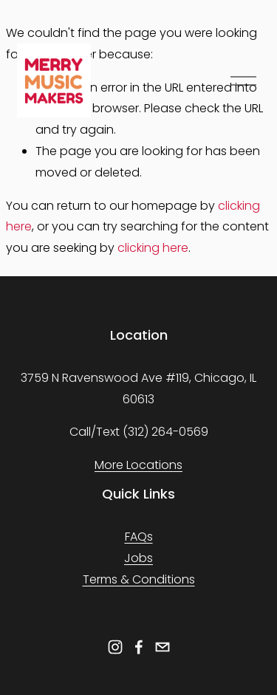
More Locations (138, 464)
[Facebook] (138, 647)
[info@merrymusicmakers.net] (162, 647)
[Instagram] (115, 647)
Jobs (138, 558)
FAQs (139, 536)
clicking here (152, 247)
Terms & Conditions (139, 579)
